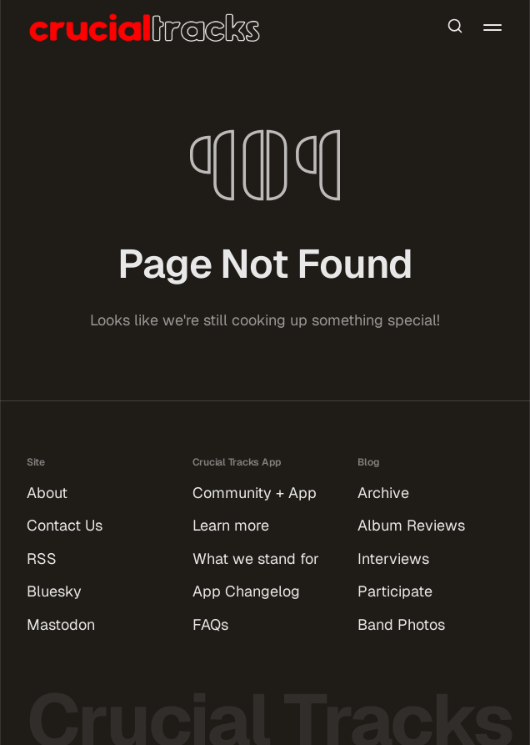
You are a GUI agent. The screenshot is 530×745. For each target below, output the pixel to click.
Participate (395, 591)
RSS (42, 558)
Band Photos (401, 624)
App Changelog (246, 591)
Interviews (393, 558)
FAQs (210, 624)
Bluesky (54, 591)
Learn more (230, 525)
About (47, 492)
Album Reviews (411, 525)
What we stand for (255, 558)
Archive (383, 492)
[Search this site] (455, 27)
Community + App (254, 492)
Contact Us (64, 525)
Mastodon (61, 624)
